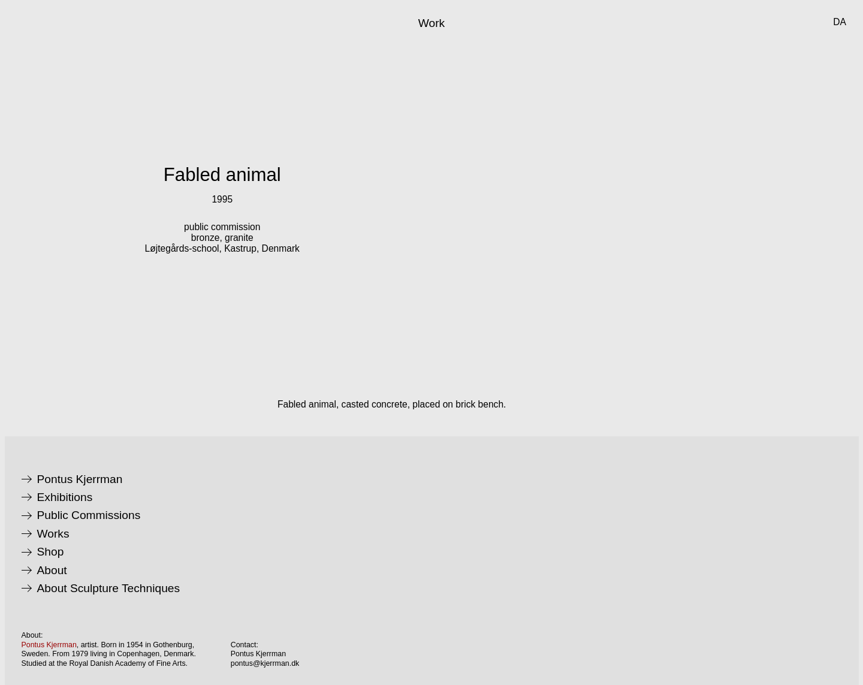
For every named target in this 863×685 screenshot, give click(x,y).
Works (53, 534)
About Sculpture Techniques (108, 588)
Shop (50, 552)
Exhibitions (65, 497)
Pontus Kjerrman (80, 479)
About (52, 570)
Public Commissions (89, 515)
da (839, 22)
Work (431, 23)
